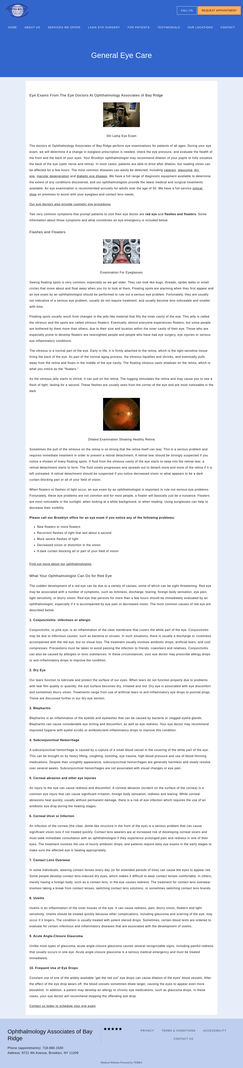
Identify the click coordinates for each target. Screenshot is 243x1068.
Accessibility (214, 1030)
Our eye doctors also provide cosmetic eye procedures (70, 204)
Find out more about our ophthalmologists (60, 564)
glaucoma (185, 170)
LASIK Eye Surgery (104, 27)
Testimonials (168, 27)
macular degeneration (53, 176)
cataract (170, 170)
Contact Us (183, 1038)
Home (12, 27)
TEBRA (137, 1062)
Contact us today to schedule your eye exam (62, 1006)
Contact (228, 27)
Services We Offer (64, 27)
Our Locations (200, 27)
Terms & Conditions (179, 1030)
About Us (32, 27)
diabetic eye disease (92, 176)
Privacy (147, 1030)
